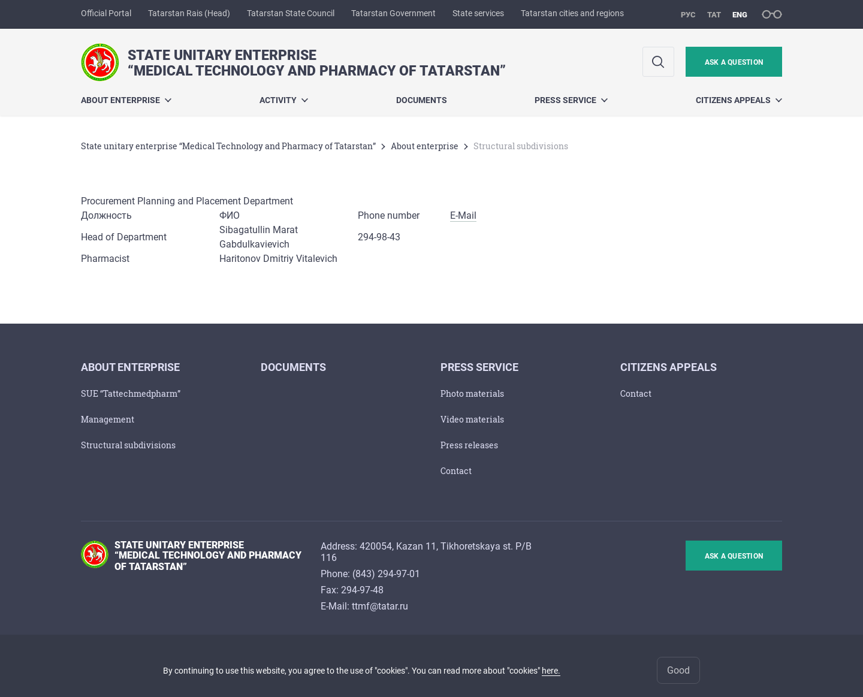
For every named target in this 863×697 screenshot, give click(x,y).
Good (678, 670)
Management (107, 419)
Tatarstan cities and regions (572, 13)
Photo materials (472, 393)
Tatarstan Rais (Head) (189, 13)
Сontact (456, 470)
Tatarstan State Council (290, 13)
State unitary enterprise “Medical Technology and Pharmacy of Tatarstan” (228, 146)
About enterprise (126, 100)
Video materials (472, 419)
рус (688, 14)
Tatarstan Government (393, 13)
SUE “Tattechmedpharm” (130, 393)
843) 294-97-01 (387, 574)
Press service (571, 100)
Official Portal (106, 13)
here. (551, 670)
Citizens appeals (739, 100)
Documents (421, 100)
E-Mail (463, 215)
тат (714, 14)
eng (739, 14)
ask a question (734, 62)
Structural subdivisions (128, 445)
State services (478, 13)
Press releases (469, 445)
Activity (283, 100)
